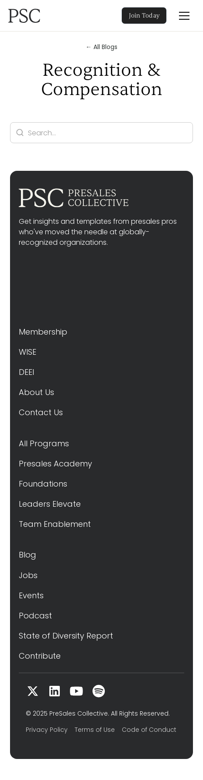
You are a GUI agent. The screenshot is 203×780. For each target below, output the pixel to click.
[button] (184, 15)
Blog (27, 554)
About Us (36, 392)
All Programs (44, 443)
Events (31, 595)
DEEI (26, 372)
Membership (43, 331)
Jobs (28, 575)
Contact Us (41, 412)
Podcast (35, 615)
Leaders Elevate (50, 503)
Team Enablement (55, 524)
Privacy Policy (47, 729)
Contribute (40, 655)
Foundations (43, 483)
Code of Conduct (149, 729)
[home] (36, 16)
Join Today (144, 15)
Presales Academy (55, 463)
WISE (27, 351)
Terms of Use (95, 729)
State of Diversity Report (66, 635)
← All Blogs (101, 46)
